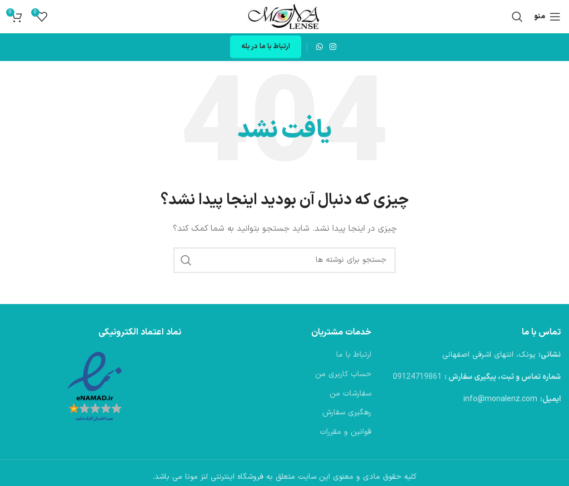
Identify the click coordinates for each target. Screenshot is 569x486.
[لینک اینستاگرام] (333, 47)
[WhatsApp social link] (319, 47)
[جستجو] (517, 17)
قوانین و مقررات (345, 432)
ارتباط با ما (353, 355)
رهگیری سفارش (346, 412)
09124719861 (417, 377)
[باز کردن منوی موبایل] (547, 17)
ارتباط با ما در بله (265, 46)
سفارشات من (350, 393)
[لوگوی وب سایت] (284, 16)
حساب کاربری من (343, 374)
